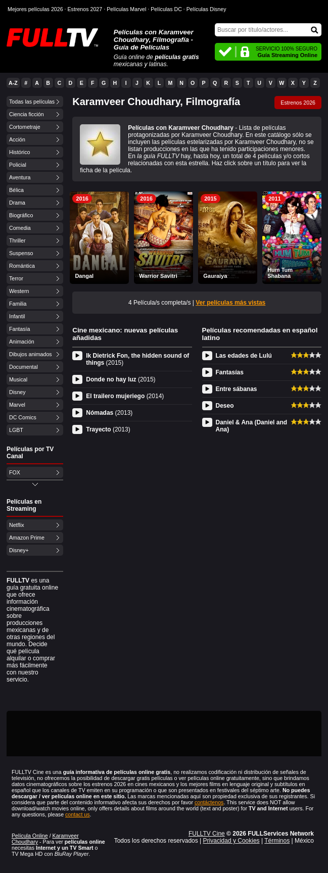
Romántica (22, 266)
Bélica (16, 190)
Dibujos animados (30, 354)
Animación (21, 341)
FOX (14, 472)
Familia (17, 304)
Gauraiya (215, 276)
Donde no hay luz (120, 379)
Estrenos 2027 (85, 9)
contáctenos (209, 802)
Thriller (17, 240)
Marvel (17, 405)
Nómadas (109, 412)
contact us (77, 814)
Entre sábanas (236, 389)
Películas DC (166, 9)
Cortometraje (24, 127)
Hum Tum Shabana (280, 273)
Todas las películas (32, 102)
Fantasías (230, 372)
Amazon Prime (26, 538)
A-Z (13, 83)
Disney (17, 392)
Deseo (225, 405)
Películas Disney (206, 9)
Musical (18, 379)
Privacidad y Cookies (231, 840)
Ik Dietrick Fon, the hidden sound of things (137, 359)
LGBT (16, 430)
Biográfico (21, 215)
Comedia (20, 228)
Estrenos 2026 (297, 103)
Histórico (19, 152)
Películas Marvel (126, 9)
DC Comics (22, 417)
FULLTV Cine (207, 833)
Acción (17, 139)
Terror (16, 278)
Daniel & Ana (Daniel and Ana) (252, 426)
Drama (17, 203)
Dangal (84, 276)
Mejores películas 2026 (35, 9)
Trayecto (108, 429)
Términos (277, 840)
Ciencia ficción (26, 114)
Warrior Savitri (158, 276)
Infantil (17, 316)
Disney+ (19, 550)
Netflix (16, 525)
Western (19, 291)
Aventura (19, 177)
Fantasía (19, 329)
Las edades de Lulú (244, 355)
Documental (23, 367)
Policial (17, 165)
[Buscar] (268, 29)
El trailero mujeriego (125, 396)
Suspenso (21, 253)
